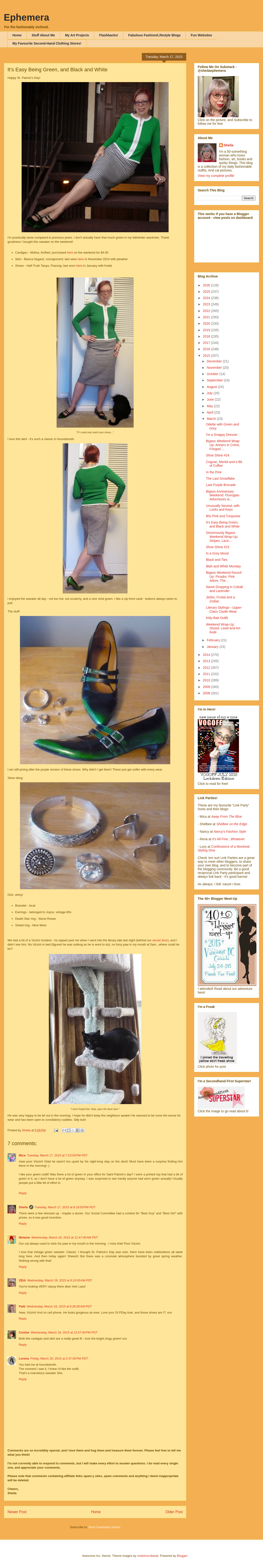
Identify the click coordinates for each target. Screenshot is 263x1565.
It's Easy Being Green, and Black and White (223, 524)
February (214, 640)
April (210, 412)
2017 (207, 343)
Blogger (182, 1555)
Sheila (23, 1207)
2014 (207, 655)
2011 (207, 674)
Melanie (24, 1237)
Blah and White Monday (223, 566)
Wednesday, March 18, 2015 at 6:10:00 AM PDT (59, 1280)
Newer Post (17, 1512)
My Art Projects (77, 35)
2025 (207, 291)
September (215, 380)
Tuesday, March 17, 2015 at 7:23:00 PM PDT (57, 1155)
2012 (207, 667)
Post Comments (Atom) (104, 1527)
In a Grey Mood (217, 553)
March (212, 419)
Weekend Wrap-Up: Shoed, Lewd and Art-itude (223, 628)
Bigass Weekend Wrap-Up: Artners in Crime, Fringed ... (223, 445)
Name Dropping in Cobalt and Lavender (224, 589)
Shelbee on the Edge (231, 824)
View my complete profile (216, 176)
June (211, 399)
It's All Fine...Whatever (228, 839)
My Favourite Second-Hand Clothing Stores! (46, 43)
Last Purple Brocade (221, 485)
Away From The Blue (226, 816)
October (213, 374)
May (210, 406)
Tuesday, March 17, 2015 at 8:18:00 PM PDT (65, 1207)
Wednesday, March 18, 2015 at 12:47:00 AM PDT (64, 1237)
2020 (207, 323)
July (210, 393)
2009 (207, 687)
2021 (207, 317)
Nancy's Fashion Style (230, 831)
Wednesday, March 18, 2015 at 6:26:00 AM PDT (59, 1306)
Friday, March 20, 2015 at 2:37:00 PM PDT (59, 1358)
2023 (207, 304)
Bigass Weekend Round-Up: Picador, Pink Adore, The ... (224, 576)
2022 (207, 311)
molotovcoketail (147, 1555)
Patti (22, 1306)
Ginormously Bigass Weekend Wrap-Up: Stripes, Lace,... (222, 537)
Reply (23, 1193)
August (212, 387)
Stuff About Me (43, 35)
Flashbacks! (108, 35)
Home (17, 35)
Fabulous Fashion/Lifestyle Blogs (154, 35)
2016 (207, 349)
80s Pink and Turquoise (223, 516)
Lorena (24, 1358)
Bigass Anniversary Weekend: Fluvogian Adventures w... (222, 495)
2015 (207, 355)
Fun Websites (201, 35)
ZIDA (22, 1280)
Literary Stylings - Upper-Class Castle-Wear (224, 609)
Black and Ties (216, 560)
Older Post (174, 1512)
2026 (207, 285)
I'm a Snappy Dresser (221, 435)
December (215, 361)
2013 (207, 661)
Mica (22, 1155)
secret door (160, 940)
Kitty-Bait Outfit (217, 618)
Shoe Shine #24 (217, 455)
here (70, 252)
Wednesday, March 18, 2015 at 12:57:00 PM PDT (64, 1332)
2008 (207, 693)
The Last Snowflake (220, 478)
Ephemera (26, 17)
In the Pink (213, 472)
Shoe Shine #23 (217, 547)
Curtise (24, 1332)
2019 (207, 330)
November (215, 367)
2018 (207, 336)
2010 (207, 680)
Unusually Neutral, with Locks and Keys (223, 508)
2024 (207, 298)
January (213, 647)
